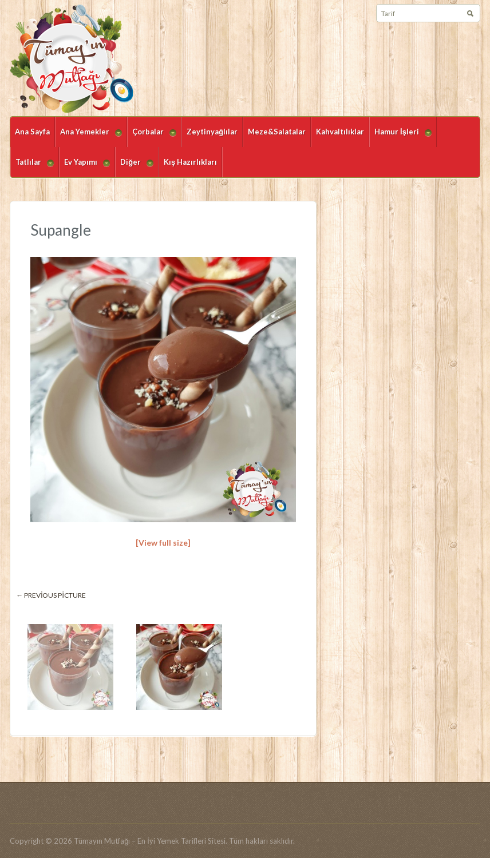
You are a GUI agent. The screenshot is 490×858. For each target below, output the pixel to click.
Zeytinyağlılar (212, 131)
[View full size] (163, 542)
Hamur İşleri (400, 137)
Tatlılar (32, 167)
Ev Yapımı (84, 167)
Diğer (134, 167)
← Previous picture (51, 595)
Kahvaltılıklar (340, 131)
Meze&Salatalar (277, 131)
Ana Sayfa (32, 131)
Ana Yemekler (88, 137)
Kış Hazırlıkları (190, 161)
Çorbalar (151, 137)
